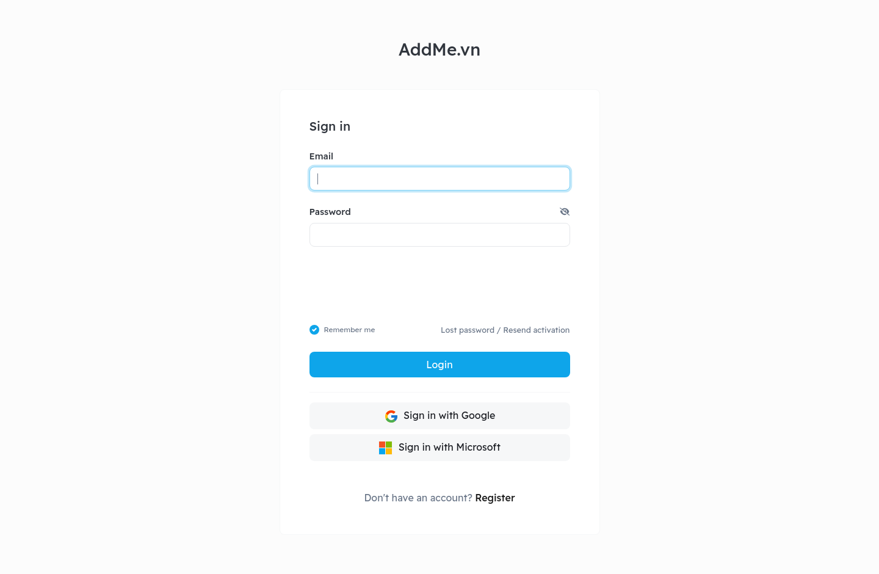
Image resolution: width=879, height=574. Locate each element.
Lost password (467, 330)
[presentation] (440, 285)
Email (321, 156)
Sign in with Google (440, 416)
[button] (565, 212)
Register (495, 498)
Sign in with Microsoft (439, 448)
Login (439, 364)
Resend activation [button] (536, 330)
